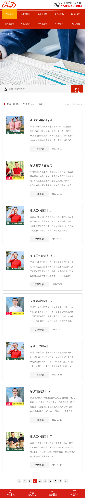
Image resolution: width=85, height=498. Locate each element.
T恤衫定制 (75, 24)
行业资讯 (39, 104)
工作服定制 (25, 14)
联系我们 (9, 34)
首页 (18, 104)
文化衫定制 (75, 14)
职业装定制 (25, 24)
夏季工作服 (42, 14)
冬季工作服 (59, 14)
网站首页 (9, 14)
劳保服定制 (42, 24)
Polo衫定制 (59, 24)
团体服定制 (9, 24)
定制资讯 (27, 104)
